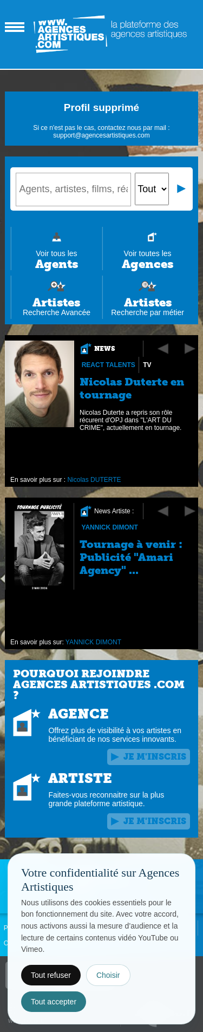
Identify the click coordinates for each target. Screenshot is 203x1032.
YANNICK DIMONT (110, 527)
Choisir (108, 975)
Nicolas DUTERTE (94, 480)
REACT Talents (108, 365)
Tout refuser (51, 975)
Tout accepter (53, 1001)
